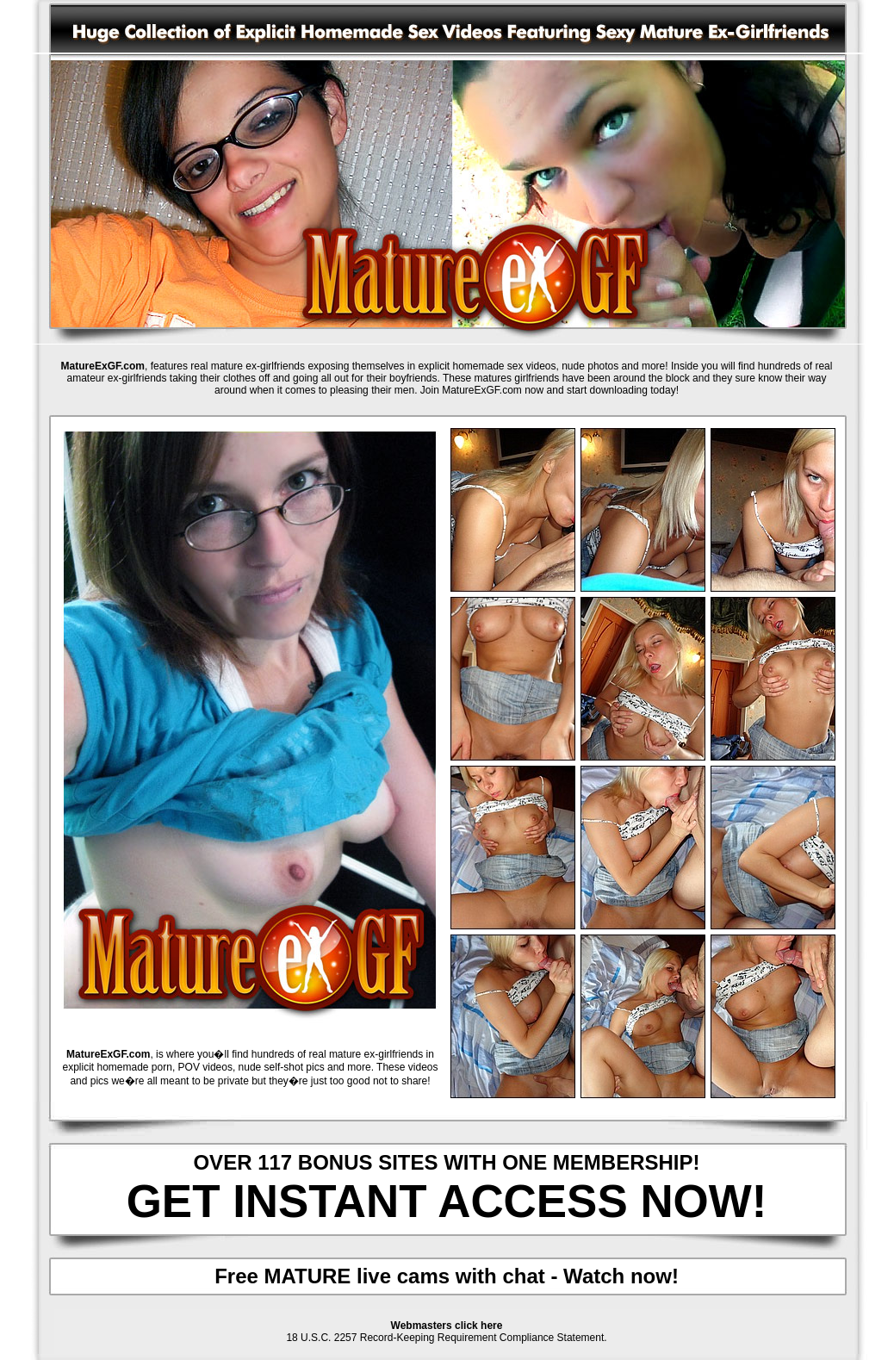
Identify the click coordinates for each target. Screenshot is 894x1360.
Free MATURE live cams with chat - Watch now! (446, 1276)
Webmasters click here (447, 1326)
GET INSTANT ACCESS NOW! (447, 1201)
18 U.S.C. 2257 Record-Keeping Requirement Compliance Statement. (446, 1338)
